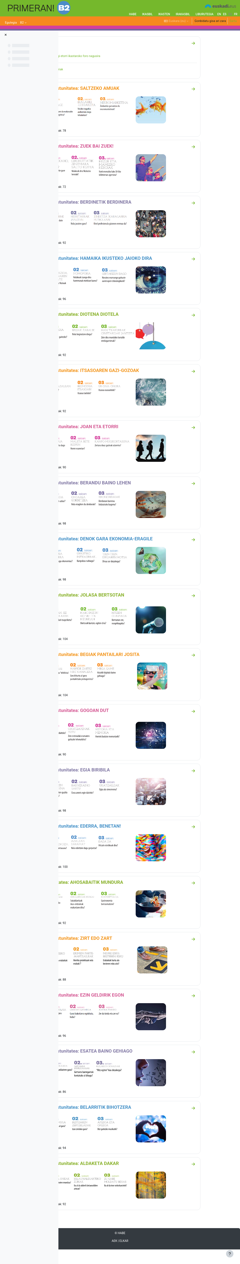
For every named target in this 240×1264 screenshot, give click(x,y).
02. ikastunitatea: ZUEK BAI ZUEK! (105, 162)
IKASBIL (147, 14)
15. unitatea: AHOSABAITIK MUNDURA (110, 897)
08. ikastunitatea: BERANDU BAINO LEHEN (114, 498)
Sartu (233, 21)
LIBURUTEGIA (205, 14)
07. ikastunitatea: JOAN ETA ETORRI (107, 442)
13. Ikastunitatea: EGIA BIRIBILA (103, 785)
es (224, 14)
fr (236, 14)
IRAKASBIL (183, 14)
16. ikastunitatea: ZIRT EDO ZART (104, 953)
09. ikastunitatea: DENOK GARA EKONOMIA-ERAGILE (124, 554)
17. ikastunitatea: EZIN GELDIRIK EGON (110, 1009)
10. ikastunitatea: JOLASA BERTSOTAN (110, 610)
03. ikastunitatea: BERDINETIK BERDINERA (114, 218)
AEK (140, 1255)
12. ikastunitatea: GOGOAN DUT (102, 725)
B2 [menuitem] (22, 22)
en (219, 14)
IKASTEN (164, 14)
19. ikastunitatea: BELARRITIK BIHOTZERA (114, 1121)
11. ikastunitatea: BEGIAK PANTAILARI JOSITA (118, 669)
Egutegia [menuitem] (11, 22)
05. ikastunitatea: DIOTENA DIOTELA (107, 330)
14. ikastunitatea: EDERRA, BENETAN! (109, 841)
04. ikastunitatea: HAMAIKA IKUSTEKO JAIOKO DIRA (124, 274)
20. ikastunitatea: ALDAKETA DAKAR (108, 1177)
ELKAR (150, 1255)
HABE (132, 14)
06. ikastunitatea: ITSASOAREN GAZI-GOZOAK (118, 386)
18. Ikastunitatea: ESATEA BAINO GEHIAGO (114, 1065)
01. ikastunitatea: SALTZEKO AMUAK (108, 104)
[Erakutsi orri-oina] (229, 1253)
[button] (176, 21)
